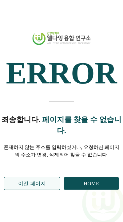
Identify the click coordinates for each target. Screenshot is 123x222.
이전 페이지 (32, 184)
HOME (91, 184)
